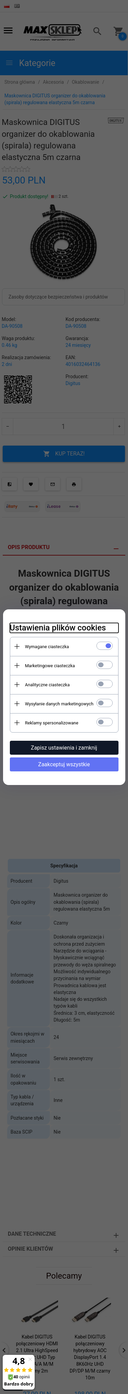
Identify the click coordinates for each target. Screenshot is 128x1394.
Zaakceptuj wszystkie (64, 764)
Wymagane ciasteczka (47, 646)
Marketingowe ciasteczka (50, 665)
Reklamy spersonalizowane (51, 722)
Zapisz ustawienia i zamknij (64, 747)
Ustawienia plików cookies (58, 627)
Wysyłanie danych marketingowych (59, 703)
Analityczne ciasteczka (47, 684)
